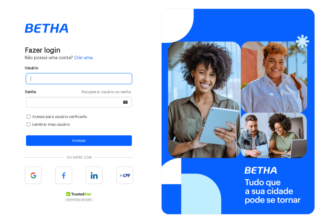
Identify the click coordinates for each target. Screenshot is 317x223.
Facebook (63, 175)
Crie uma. (83, 58)
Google (33, 175)
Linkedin (94, 175)
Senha (78, 92)
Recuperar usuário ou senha (106, 92)
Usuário (31, 68)
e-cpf (124, 175)
